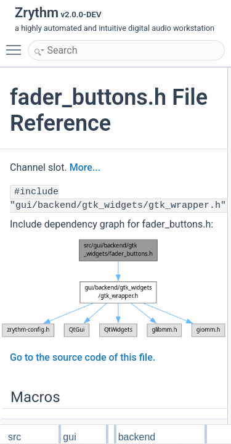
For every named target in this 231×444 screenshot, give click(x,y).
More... (85, 167)
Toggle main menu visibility (16, 44)
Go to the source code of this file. (82, 357)
